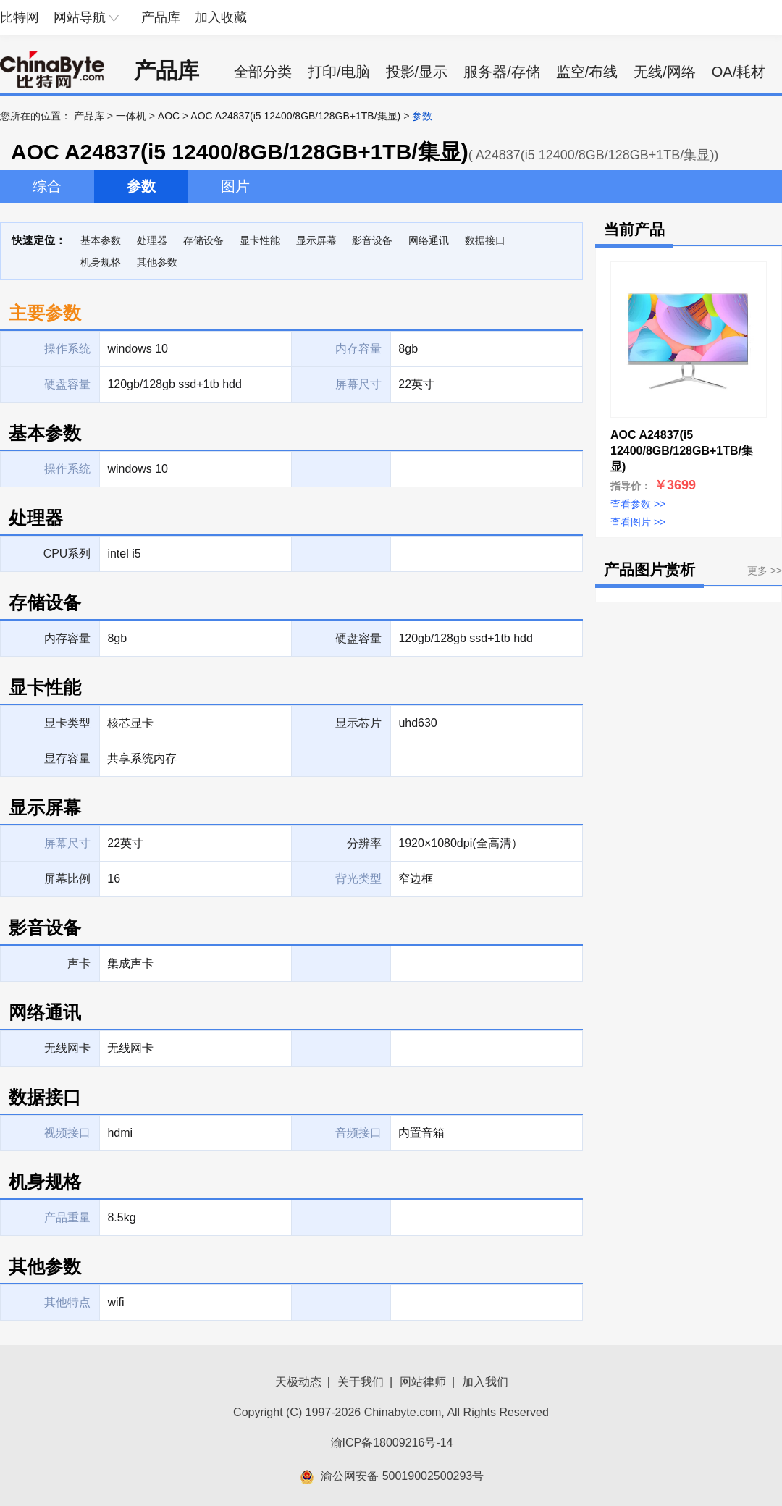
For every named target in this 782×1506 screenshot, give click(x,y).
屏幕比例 (67, 878)
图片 (235, 186)
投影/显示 (417, 72)
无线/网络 (665, 72)
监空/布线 (587, 72)
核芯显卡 (130, 723)
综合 (47, 186)
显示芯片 (358, 723)
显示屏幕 (316, 240)
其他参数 (157, 262)
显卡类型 (67, 723)
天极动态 (298, 1382)
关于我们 (360, 1382)
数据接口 (485, 240)
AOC (169, 116)
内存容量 (67, 638)
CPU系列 (67, 553)
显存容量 (67, 758)
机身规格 (100, 262)
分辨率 (364, 843)
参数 (141, 186)
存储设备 (203, 240)
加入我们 (485, 1382)
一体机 (131, 116)
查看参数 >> (637, 504)
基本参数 (100, 240)
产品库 (160, 17)
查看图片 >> (637, 522)
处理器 (152, 240)
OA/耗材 (738, 72)
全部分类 (263, 72)
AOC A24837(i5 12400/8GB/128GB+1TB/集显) (295, 116)
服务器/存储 (501, 72)
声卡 (79, 963)
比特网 (19, 17)
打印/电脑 (339, 72)
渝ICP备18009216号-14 (392, 1442)
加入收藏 (221, 17)
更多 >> (764, 570)
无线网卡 (67, 1048)
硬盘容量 (358, 638)
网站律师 (423, 1382)
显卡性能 (260, 240)
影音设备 (372, 240)
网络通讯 (428, 240)
